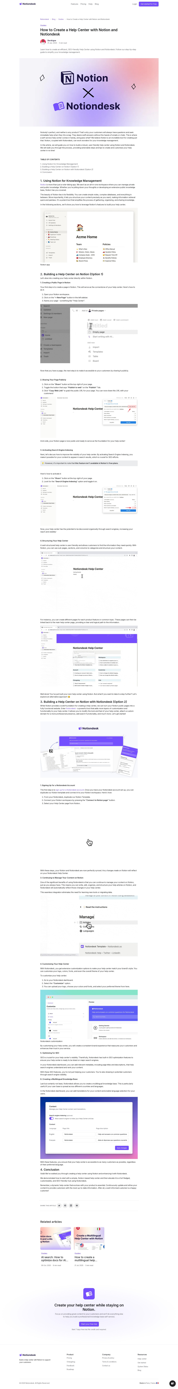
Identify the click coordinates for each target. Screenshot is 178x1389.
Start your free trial (89, 1324)
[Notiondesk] (28, 4)
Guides (61, 19)
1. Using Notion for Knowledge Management (59, 164)
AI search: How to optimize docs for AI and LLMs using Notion (55, 1259)
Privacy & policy (108, 1358)
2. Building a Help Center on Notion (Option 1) (59, 167)
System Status (143, 1366)
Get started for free (149, 4)
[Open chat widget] (172, 1383)
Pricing (83, 4)
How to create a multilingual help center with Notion (86, 1259)
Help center (142, 1359)
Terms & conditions (109, 1362)
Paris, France (151, 1383)
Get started (142, 1363)
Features (74, 4)
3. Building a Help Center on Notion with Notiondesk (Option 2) (66, 169)
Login (134, 4)
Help (90, 4)
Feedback (70, 1366)
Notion (43, 185)
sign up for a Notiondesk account (70, 790)
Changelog (71, 1362)
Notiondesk (44, 19)
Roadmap (70, 1369)
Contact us (106, 1366)
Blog (97, 4)
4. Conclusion (46, 172)
